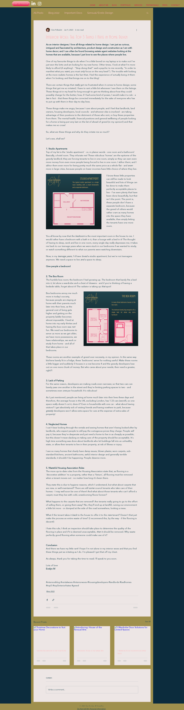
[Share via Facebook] (47, 600)
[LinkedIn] (33, 3)
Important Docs (73, 12)
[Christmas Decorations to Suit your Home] (52, 636)
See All (148, 621)
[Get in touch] (21, 3)
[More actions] (136, 29)
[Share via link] (53, 600)
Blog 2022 (53, 12)
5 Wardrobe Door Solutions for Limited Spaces (131, 652)
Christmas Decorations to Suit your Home (51, 651)
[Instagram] (39, 3)
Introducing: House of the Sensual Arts (90, 651)
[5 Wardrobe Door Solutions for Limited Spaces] (132, 636)
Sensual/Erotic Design (100, 12)
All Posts (38, 12)
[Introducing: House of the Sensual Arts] (92, 636)
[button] (147, 13)
